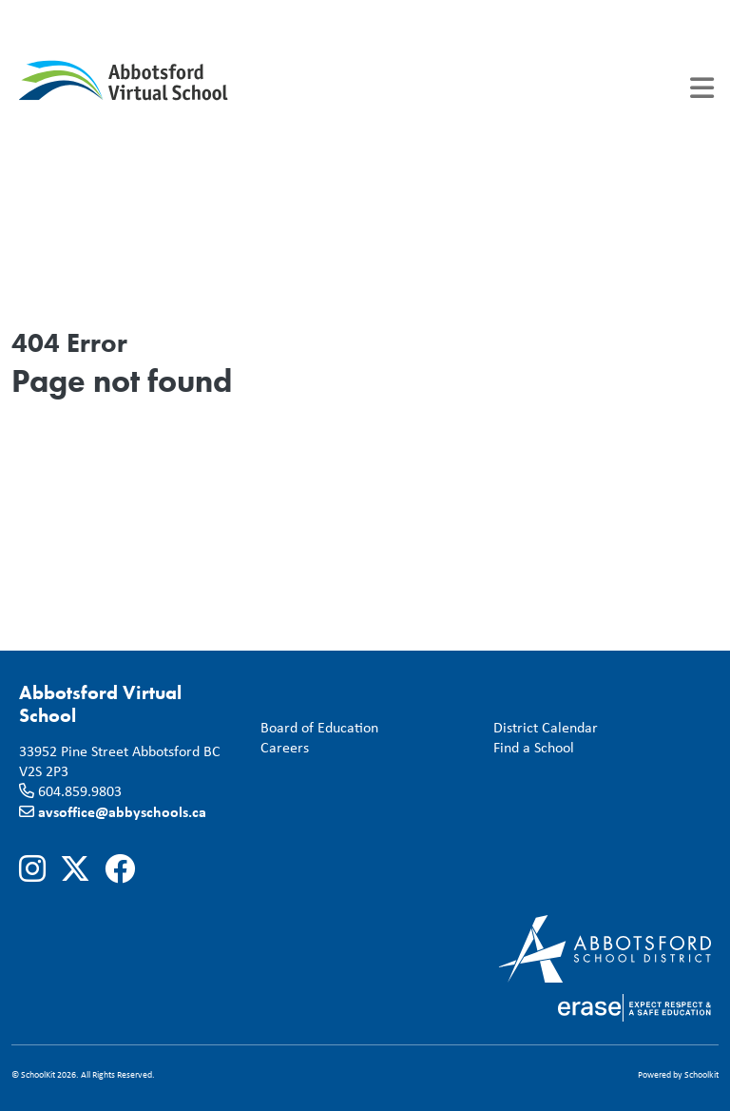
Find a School (530, 748)
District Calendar (542, 728)
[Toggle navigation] (702, 88)
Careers (281, 748)
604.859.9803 (80, 791)
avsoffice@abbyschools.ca (122, 811)
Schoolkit (701, 1074)
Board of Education (315, 728)
